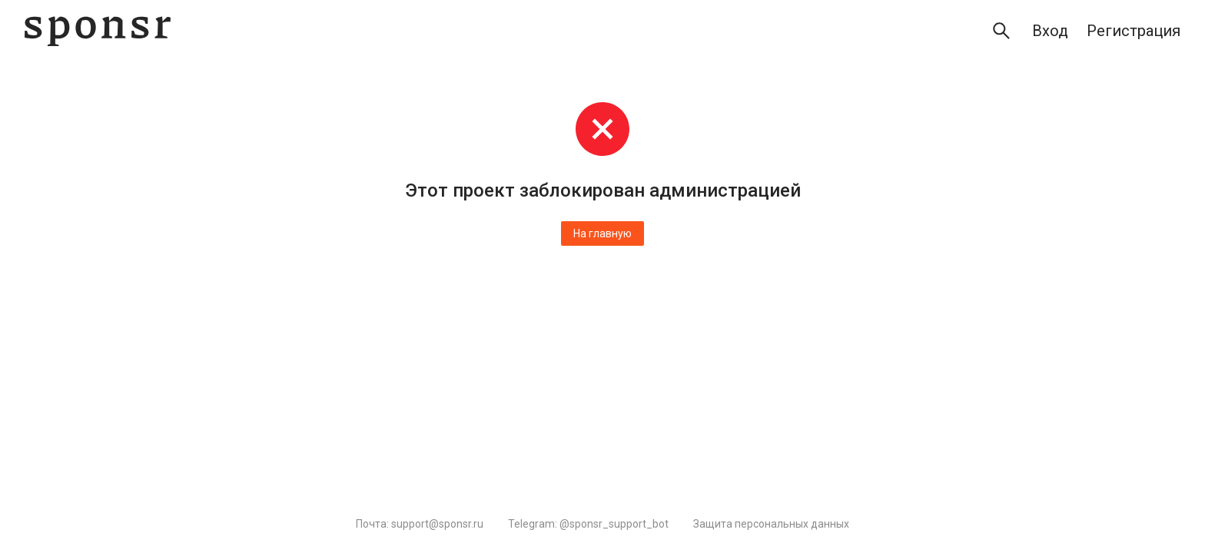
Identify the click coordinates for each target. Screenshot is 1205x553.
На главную (602, 233)
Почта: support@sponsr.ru (419, 524)
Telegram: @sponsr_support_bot (588, 524)
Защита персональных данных (771, 524)
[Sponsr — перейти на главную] (98, 31)
